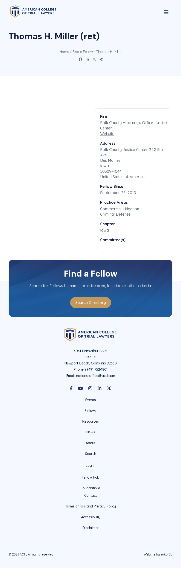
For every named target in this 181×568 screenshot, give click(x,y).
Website (107, 133)
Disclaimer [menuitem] (90, 528)
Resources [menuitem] (90, 421)
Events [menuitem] (90, 400)
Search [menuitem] (90, 454)
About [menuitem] (90, 443)
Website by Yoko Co (158, 554)
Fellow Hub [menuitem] (90, 477)
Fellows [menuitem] (90, 410)
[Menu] (166, 11)
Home (64, 52)
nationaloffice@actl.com (95, 375)
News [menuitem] (90, 432)
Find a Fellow (82, 52)
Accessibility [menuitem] (90, 517)
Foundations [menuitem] (91, 488)
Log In (90, 465)
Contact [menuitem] (90, 495)
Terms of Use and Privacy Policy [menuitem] (90, 506)
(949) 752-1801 (96, 369)
